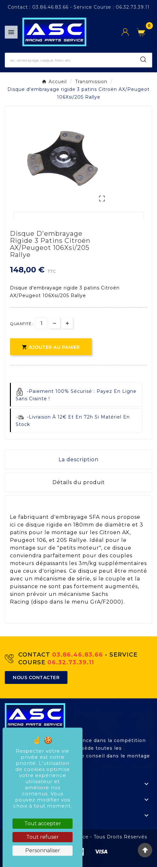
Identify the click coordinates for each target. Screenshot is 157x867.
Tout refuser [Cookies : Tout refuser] (42, 837)
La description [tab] (78, 459)
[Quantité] (41, 323)
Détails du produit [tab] (78, 482)
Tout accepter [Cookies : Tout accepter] (42, 823)
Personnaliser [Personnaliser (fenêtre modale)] (42, 850)
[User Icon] (129, 32)
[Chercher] (70, 60)
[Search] (143, 59)
